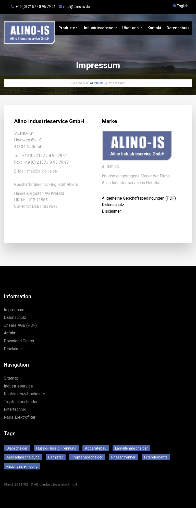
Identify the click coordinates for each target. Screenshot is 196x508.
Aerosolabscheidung (23, 457)
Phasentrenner (123, 457)
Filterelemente (156, 457)
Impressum (14, 309)
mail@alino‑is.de (76, 7)
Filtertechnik (15, 409)
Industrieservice (100, 28)
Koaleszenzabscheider (24, 393)
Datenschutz (178, 28)
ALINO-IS (96, 83)
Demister (55, 457)
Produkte (68, 28)
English (182, 6)
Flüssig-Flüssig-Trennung (56, 448)
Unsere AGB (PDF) (20, 325)
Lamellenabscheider (131, 448)
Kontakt (154, 28)
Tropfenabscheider (21, 401)
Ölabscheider (17, 448)
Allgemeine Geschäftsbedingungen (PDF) (139, 198)
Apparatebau (95, 448)
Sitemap (11, 378)
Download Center (19, 340)
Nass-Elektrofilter (19, 417)
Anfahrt (10, 333)
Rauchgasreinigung (22, 466)
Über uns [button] (132, 28)
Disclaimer (111, 211)
